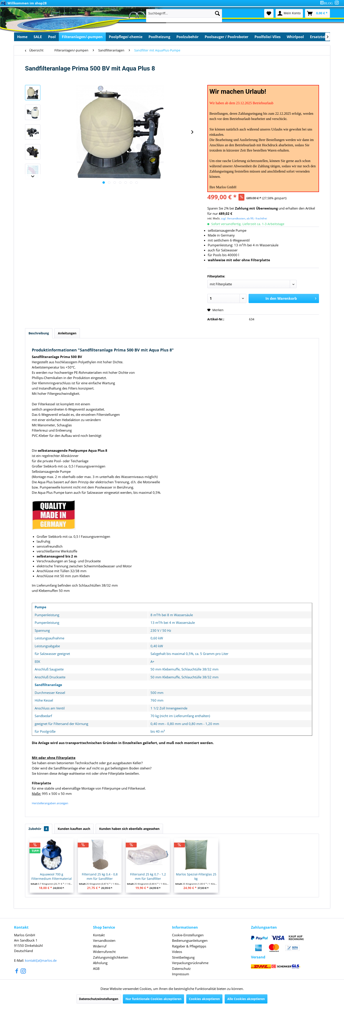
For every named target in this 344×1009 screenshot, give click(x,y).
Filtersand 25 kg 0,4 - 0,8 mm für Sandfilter (100, 876)
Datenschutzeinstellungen (98, 999)
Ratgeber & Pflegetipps (189, 946)
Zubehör (39, 829)
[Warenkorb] (317, 13)
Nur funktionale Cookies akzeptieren (153, 999)
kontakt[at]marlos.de (41, 960)
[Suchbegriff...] (184, 13)
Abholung (100, 963)
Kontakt (99, 935)
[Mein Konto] (289, 13)
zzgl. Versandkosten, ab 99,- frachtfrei (244, 218)
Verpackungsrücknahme (190, 963)
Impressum (180, 974)
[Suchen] (217, 13)
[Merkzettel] (269, 13)
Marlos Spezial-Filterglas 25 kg (196, 876)
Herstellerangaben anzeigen (50, 803)
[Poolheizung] (159, 36)
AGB (96, 968)
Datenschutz (181, 968)
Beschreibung (39, 333)
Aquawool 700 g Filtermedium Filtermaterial (51, 876)
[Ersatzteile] (319, 36)
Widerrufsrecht (104, 951)
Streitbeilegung (183, 957)
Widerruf (99, 946)
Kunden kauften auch (74, 829)
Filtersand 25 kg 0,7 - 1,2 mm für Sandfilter (148, 876)
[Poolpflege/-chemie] (125, 36)
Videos (177, 951)
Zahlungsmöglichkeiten (110, 957)
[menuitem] (327, 3)
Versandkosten (104, 940)
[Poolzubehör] (187, 36)
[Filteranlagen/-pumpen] (82, 36)
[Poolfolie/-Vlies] (267, 36)
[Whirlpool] (295, 36)
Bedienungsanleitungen (190, 940)
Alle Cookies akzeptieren (246, 999)
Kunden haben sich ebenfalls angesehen (129, 829)
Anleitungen (67, 333)
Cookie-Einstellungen (188, 935)
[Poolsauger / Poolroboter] (226, 36)
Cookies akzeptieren (204, 999)
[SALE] (37, 36)
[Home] (22, 36)
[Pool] (52, 36)
